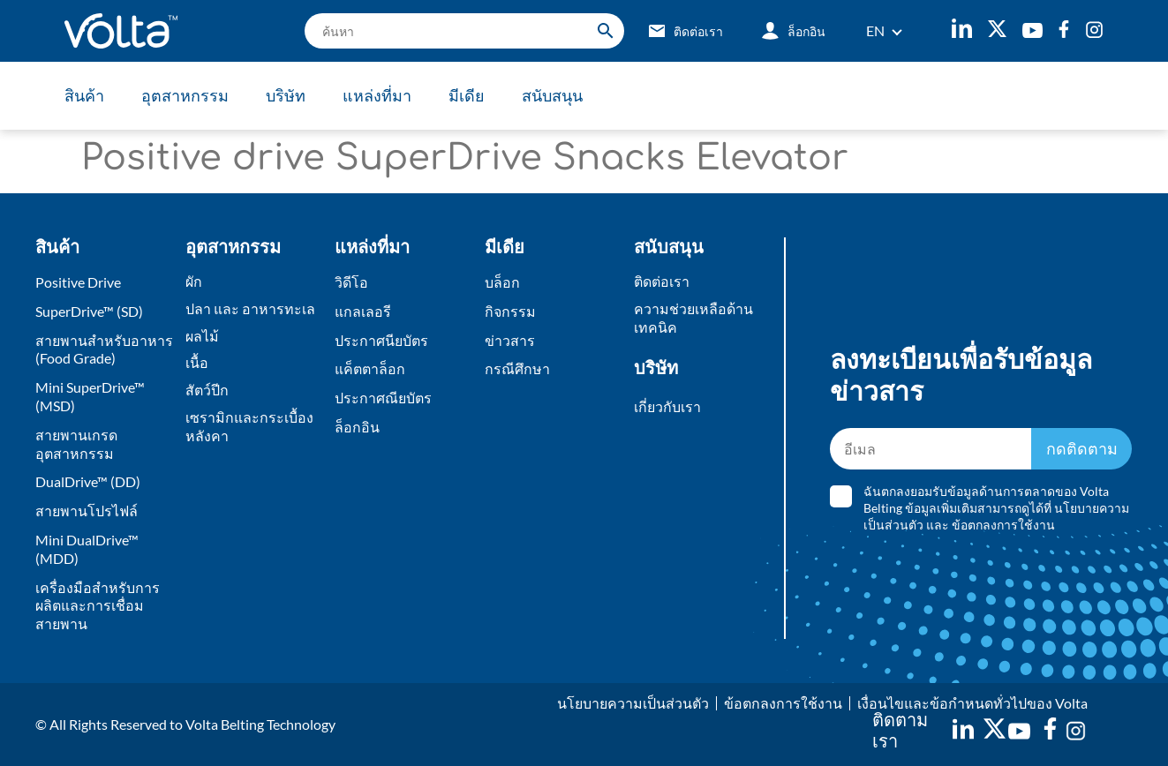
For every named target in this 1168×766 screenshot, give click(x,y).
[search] (464, 31)
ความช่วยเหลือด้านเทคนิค (693, 317)
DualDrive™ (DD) (87, 481)
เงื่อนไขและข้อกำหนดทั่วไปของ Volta (972, 703)
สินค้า (84, 95)
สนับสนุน (552, 95)
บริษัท (285, 95)
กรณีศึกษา (517, 368)
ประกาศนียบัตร (381, 340)
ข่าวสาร (510, 340)
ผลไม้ (202, 335)
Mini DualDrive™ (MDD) (87, 549)
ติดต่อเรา (661, 281)
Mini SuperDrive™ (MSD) (90, 396)
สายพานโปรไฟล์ (86, 510)
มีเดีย (466, 95)
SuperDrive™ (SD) (89, 311)
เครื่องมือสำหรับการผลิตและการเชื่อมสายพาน (97, 606)
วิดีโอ (351, 282)
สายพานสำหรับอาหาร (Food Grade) (104, 349)
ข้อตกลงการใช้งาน (1003, 524)
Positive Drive (78, 282)
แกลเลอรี (363, 311)
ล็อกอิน (357, 426)
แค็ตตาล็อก (370, 368)
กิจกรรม (510, 311)
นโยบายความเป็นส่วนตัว (633, 703)
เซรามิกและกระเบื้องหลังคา (249, 426)
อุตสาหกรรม (185, 95)
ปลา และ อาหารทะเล (250, 308)
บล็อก (502, 282)
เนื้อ (196, 362)
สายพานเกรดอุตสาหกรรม (76, 444)
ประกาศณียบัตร (383, 397)
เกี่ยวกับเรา (667, 406)
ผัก (193, 281)
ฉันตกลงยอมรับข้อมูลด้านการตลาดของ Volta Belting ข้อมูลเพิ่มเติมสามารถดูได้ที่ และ (996, 508)
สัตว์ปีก (207, 389)
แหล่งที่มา (377, 95)
